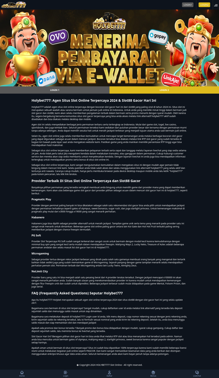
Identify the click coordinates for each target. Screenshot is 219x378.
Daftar (109, 373)
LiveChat (197, 373)
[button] (216, 5)
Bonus (153, 373)
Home (22, 373)
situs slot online (49, 150)
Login (65, 373)
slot (39, 124)
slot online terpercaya (57, 164)
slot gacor (177, 135)
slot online (68, 106)
